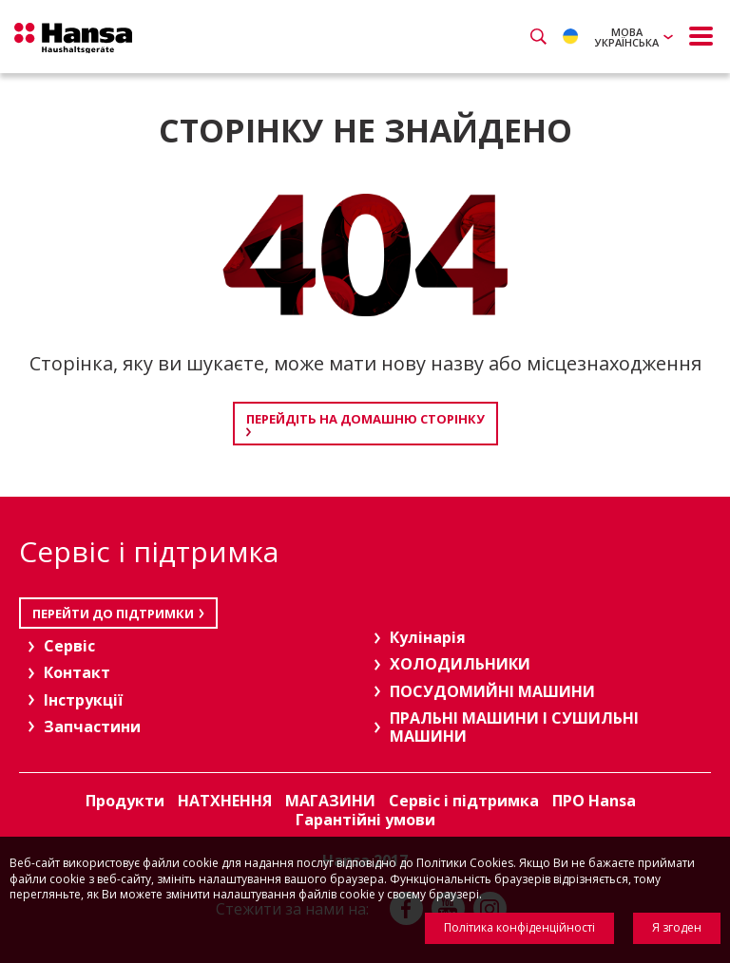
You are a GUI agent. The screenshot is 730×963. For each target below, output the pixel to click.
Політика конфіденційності (519, 927)
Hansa (76, 39)
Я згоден (676, 927)
